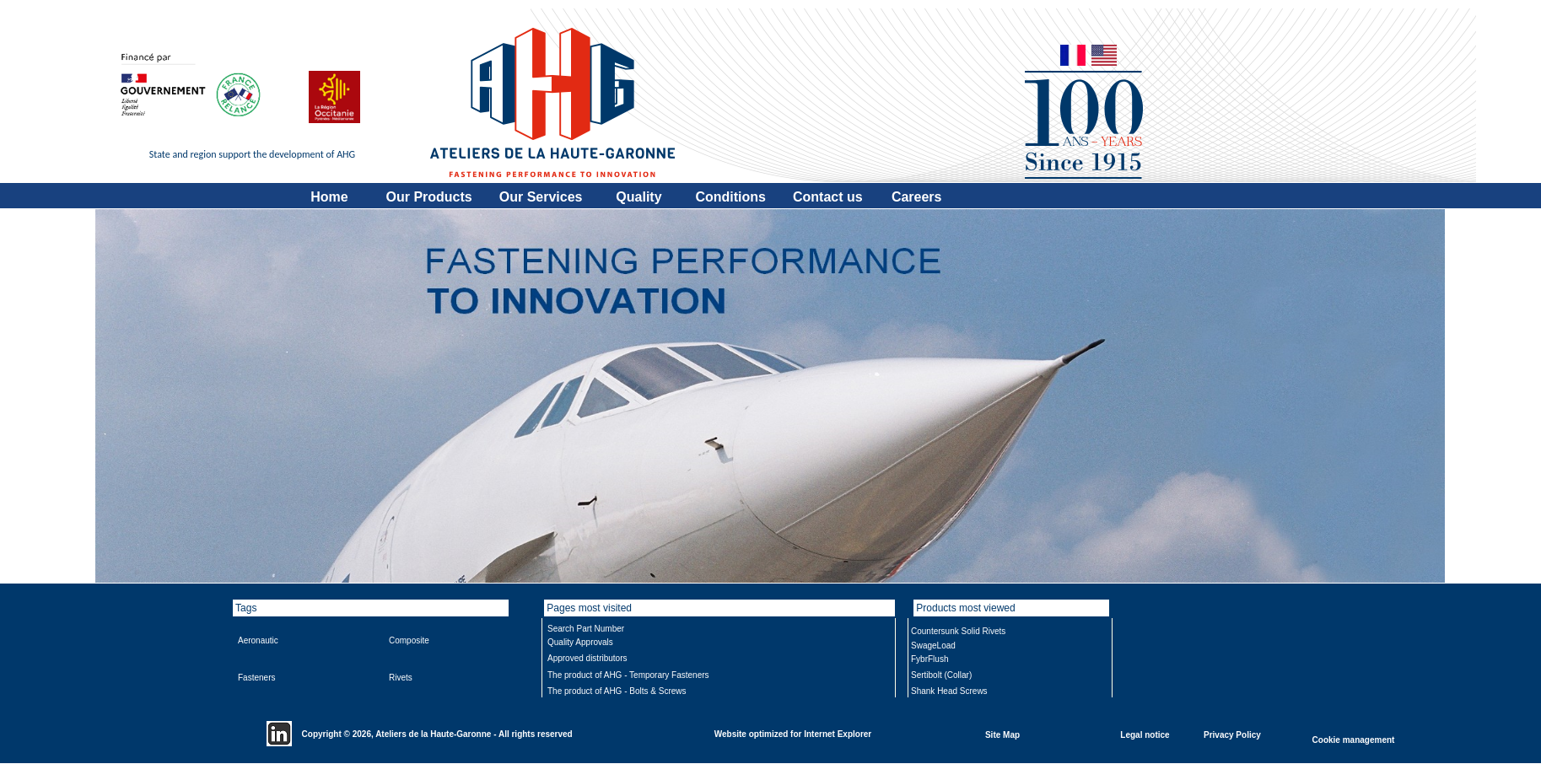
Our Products (429, 197)
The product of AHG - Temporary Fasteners (628, 675)
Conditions (730, 197)
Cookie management (1353, 739)
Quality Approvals (580, 642)
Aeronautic (258, 640)
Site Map (1002, 734)
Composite (409, 640)
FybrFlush (929, 659)
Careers (917, 197)
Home (329, 197)
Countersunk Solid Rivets (958, 631)
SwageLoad (933, 645)
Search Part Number (585, 628)
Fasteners (256, 677)
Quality (638, 197)
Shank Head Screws (949, 691)
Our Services (541, 197)
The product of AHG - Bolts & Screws (617, 691)
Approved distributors (587, 658)
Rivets (400, 677)
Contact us (828, 197)
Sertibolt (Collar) (941, 675)
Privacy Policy (1232, 734)
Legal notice (1144, 734)
